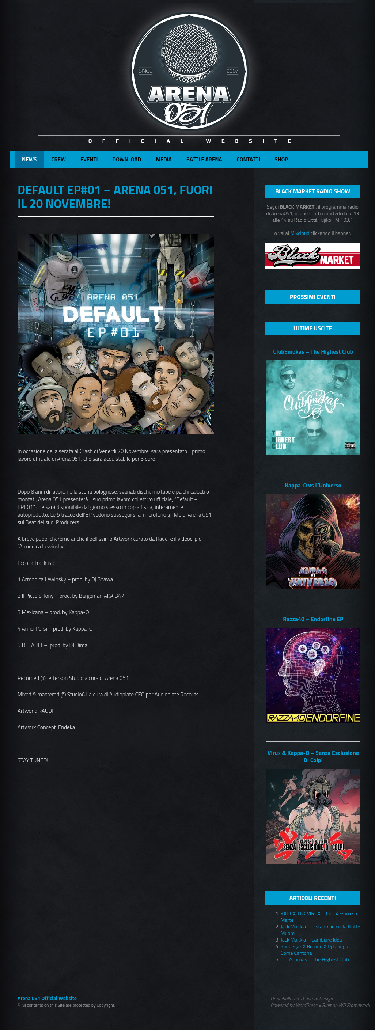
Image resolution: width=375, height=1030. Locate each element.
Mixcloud (300, 233)
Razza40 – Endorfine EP (313, 619)
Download (127, 159)
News (29, 159)
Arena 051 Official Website (47, 998)
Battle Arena (204, 159)
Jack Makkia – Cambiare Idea (311, 939)
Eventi (89, 159)
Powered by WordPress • (295, 1005)
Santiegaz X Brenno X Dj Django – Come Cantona (317, 949)
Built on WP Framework (346, 1005)
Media (164, 159)
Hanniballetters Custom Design (301, 999)
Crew (58, 159)
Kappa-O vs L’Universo (313, 485)
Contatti (248, 159)
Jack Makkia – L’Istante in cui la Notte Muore (320, 930)
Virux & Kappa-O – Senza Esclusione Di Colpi (313, 756)
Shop (281, 159)
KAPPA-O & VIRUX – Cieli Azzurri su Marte (319, 916)
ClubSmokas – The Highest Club (313, 351)
